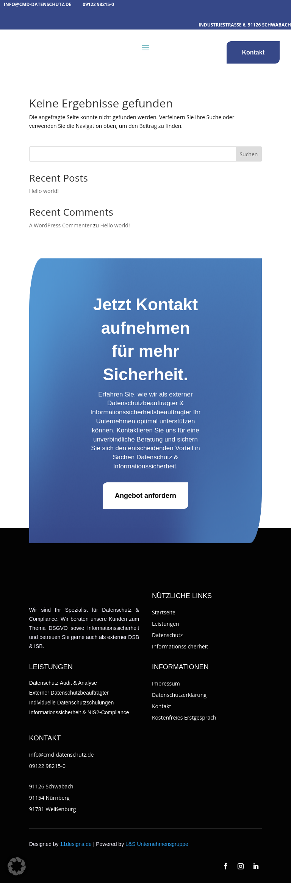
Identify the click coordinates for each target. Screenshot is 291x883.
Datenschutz (167, 635)
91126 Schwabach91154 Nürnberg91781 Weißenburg (52, 798)
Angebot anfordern (145, 495)
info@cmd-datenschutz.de (37, 4)
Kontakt (253, 52)
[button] (16, 866)
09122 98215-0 (98, 4)
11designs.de (76, 844)
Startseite (163, 612)
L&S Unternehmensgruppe (156, 844)
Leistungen (165, 623)
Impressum (166, 683)
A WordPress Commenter (60, 225)
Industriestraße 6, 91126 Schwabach (245, 25)
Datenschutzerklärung (179, 694)
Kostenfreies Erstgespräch (184, 717)
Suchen (248, 154)
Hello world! (44, 190)
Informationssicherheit (180, 646)
